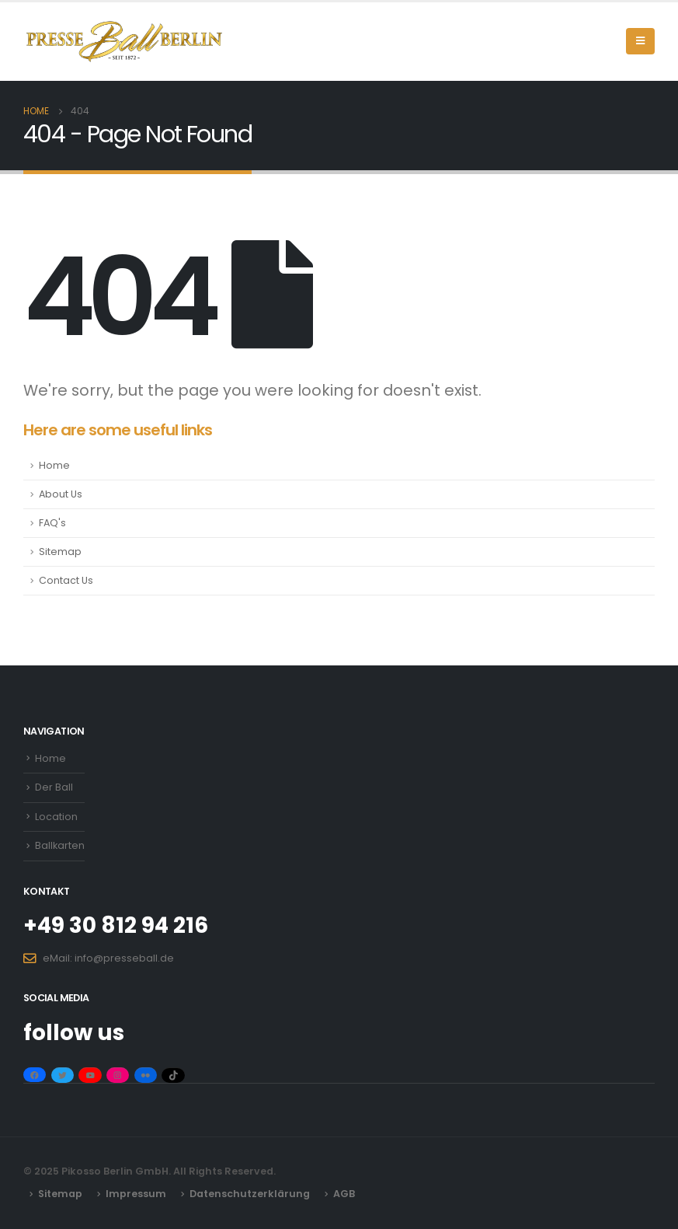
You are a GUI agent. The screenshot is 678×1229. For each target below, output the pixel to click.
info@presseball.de (124, 958)
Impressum (136, 1193)
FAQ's (52, 522)
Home (54, 465)
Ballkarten (60, 845)
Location (56, 816)
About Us (60, 494)
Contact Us (66, 580)
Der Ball (54, 787)
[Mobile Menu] (640, 41)
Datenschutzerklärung (249, 1193)
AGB (344, 1193)
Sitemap (60, 551)
